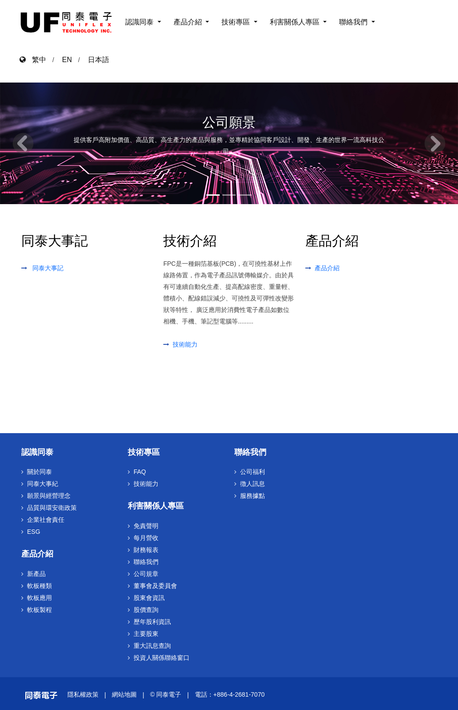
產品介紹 (189, 22)
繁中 (36, 59)
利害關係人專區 (295, 22)
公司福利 (252, 471)
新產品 (36, 573)
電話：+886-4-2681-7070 (230, 694)
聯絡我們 (354, 22)
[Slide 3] (245, 193)
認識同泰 (140, 22)
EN (67, 59)
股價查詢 (146, 609)
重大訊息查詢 (152, 645)
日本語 (98, 59)
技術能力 (185, 344)
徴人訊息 (252, 483)
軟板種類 (39, 585)
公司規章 (146, 573)
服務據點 (252, 495)
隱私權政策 (83, 694)
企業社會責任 (45, 519)
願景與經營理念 (49, 495)
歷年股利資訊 (152, 621)
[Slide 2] (229, 193)
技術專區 (236, 22)
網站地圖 (124, 694)
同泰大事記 (47, 268)
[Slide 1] (213, 193)
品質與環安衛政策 (52, 507)
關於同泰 (39, 471)
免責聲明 (146, 525)
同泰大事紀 (42, 483)
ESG (33, 531)
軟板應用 (39, 597)
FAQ (140, 471)
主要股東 (146, 633)
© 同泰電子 (165, 694)
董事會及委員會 (155, 585)
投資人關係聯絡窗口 (162, 657)
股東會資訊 (149, 597)
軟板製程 (39, 609)
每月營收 (146, 537)
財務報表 (146, 549)
